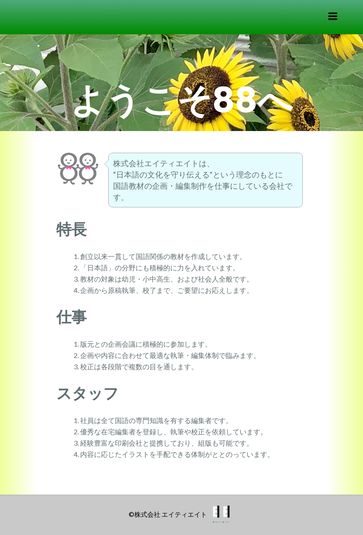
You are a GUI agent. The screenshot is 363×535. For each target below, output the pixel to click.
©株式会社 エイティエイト (168, 514)
